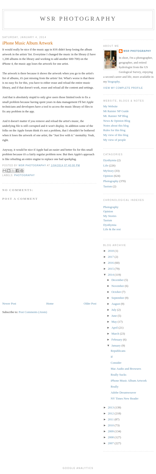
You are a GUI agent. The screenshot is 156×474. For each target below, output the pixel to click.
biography (114, 81)
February (117, 339)
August (116, 303)
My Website (110, 106)
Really (114, 386)
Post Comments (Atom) (33, 312)
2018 (111, 250)
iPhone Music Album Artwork (129, 380)
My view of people (114, 139)
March (115, 333)
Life (105, 165)
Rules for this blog (114, 130)
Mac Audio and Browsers (126, 368)
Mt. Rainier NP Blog (115, 116)
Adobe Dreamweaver (123, 392)
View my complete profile (123, 88)
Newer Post (9, 303)
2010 (111, 425)
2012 (111, 413)
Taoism (107, 186)
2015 (111, 268)
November (118, 286)
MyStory (108, 170)
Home (50, 303)
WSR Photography (78, 18)
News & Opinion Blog (116, 120)
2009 (111, 431)
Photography (24, 175)
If (112, 356)
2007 (111, 443)
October (116, 292)
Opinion (108, 175)
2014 (111, 274)
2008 (111, 437)
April (115, 327)
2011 (111, 419)
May (114, 321)
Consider (116, 362)
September (118, 297)
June (114, 315)
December (118, 280)
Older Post (90, 303)
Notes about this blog (116, 125)
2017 (111, 256)
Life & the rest (112, 229)
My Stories (109, 216)
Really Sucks (118, 374)
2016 (111, 262)
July (114, 309)
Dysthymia (109, 160)
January (116, 345)
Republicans (118, 350)
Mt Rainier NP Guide (116, 111)
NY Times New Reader (124, 398)
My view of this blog (115, 135)
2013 (111, 407)
